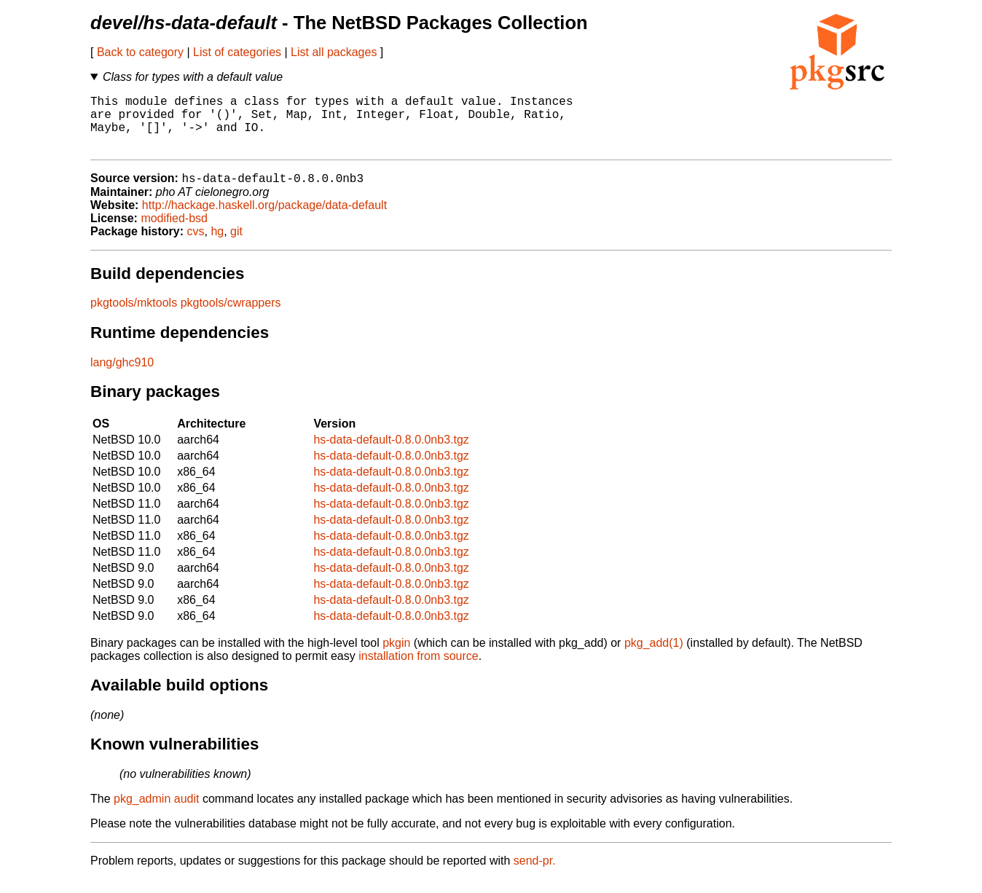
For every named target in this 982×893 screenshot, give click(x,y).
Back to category (140, 52)
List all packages (334, 52)
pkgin (396, 656)
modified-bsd (174, 232)
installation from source (418, 670)
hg (217, 245)
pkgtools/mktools (133, 316)
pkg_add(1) (653, 656)
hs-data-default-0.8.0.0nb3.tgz (390, 453)
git (236, 245)
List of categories (237, 52)
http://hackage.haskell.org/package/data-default (264, 219)
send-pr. (535, 874)
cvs (196, 245)
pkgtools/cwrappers (231, 316)
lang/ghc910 (122, 376)
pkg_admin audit (156, 812)
